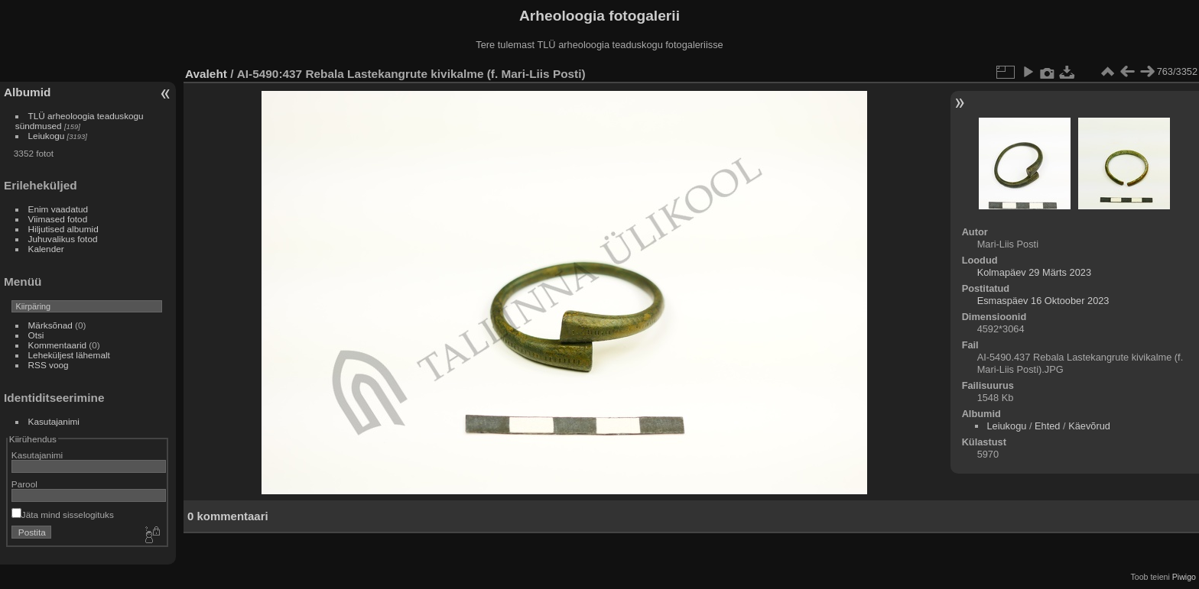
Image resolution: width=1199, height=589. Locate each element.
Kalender (46, 249)
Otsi (36, 335)
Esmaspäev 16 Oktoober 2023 (1043, 300)
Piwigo (1184, 576)
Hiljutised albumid (63, 229)
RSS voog (48, 365)
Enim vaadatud (58, 209)
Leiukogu (46, 136)
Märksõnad (50, 325)
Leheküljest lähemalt (69, 355)
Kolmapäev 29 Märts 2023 (1034, 272)
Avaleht (206, 73)
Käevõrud (1089, 426)
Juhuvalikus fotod (63, 239)
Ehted (1047, 426)
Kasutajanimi (54, 421)
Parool (24, 484)
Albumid (27, 92)
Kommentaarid (57, 345)
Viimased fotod (58, 219)
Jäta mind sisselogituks (62, 514)
